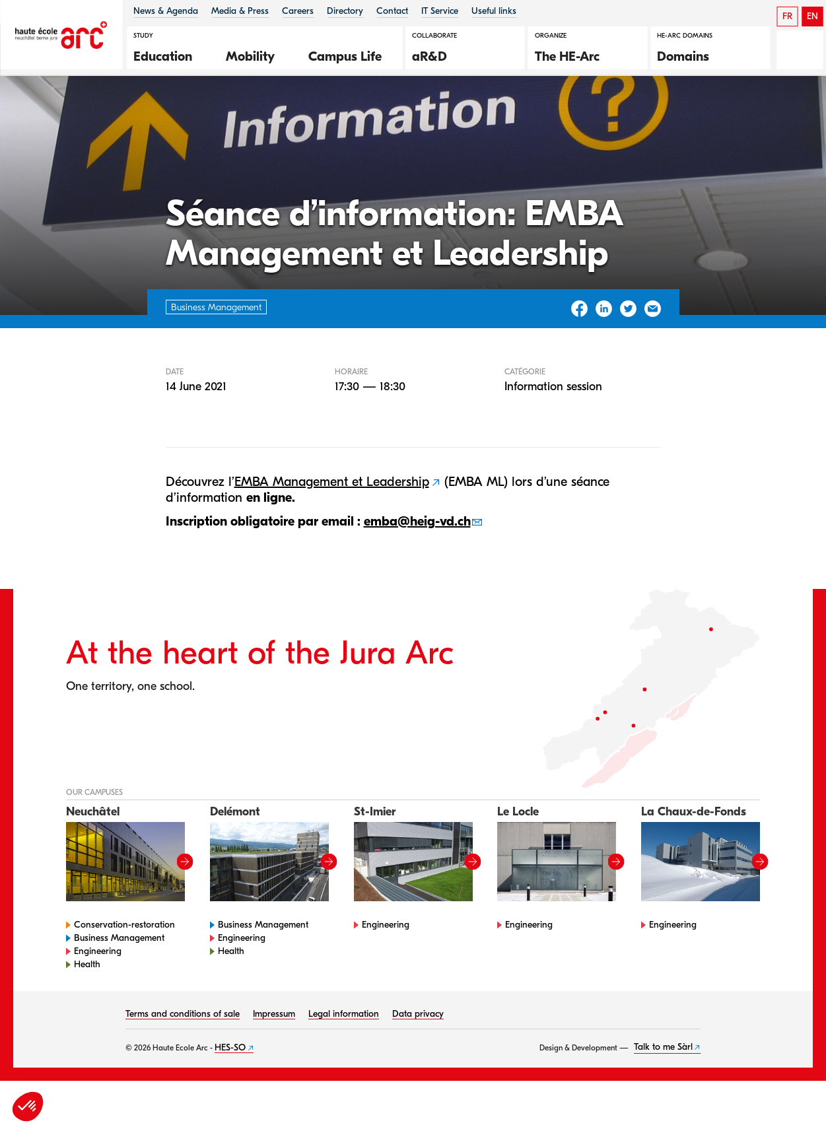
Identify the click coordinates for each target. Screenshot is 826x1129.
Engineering (97, 999)
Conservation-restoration (124, 972)
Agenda (86, 111)
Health (87, 1012)
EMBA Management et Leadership (331, 529)
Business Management (119, 986)
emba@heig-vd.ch (417, 569)
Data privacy (418, 1062)
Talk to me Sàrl (663, 1095)
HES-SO (230, 1095)
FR (787, 16)
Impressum (274, 1062)
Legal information (343, 1062)
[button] (170, 55)
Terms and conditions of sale (182, 1062)
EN (812, 16)
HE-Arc (35, 111)
